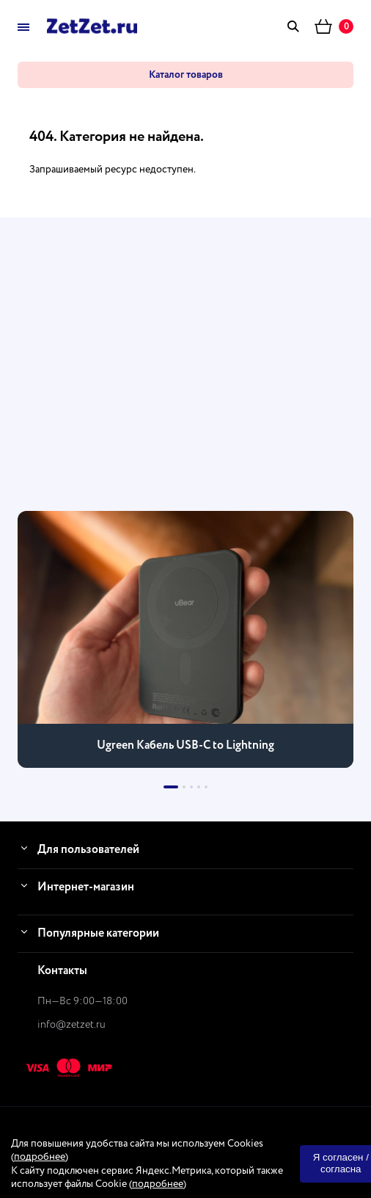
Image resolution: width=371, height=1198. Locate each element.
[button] (171, 786)
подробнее (39, 1157)
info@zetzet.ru (71, 1025)
